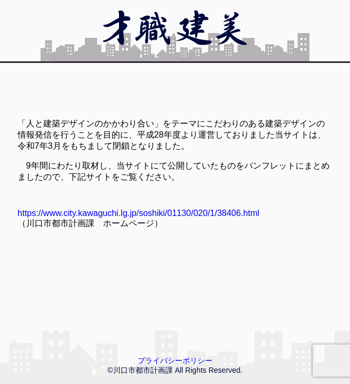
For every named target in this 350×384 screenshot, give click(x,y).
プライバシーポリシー (175, 360)
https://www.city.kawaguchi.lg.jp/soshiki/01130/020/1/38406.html (138, 213)
